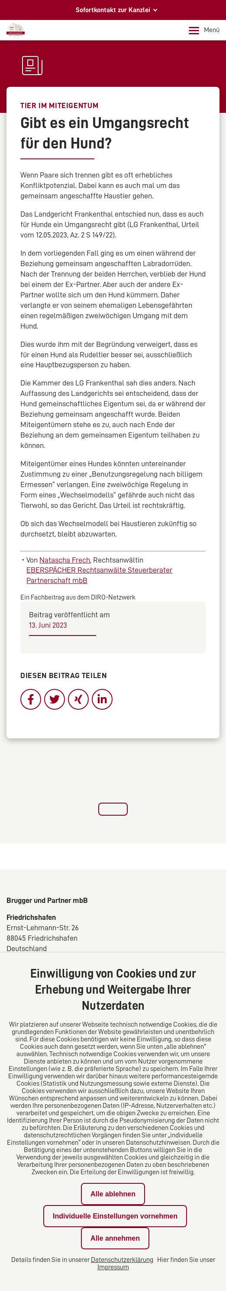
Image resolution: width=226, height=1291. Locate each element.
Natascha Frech (64, 560)
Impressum (113, 1267)
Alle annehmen (115, 1238)
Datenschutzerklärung (122, 1259)
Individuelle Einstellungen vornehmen (115, 1216)
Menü (204, 30)
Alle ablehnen (113, 1194)
